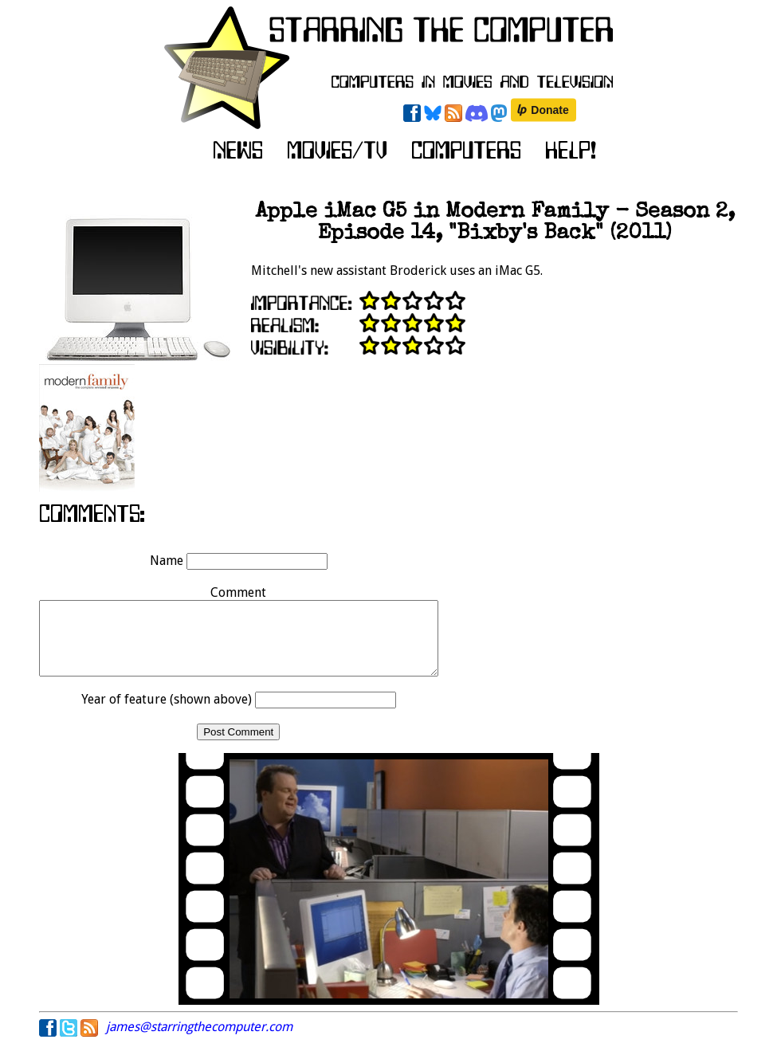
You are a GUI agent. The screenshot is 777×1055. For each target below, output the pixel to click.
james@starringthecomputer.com (199, 1041)
